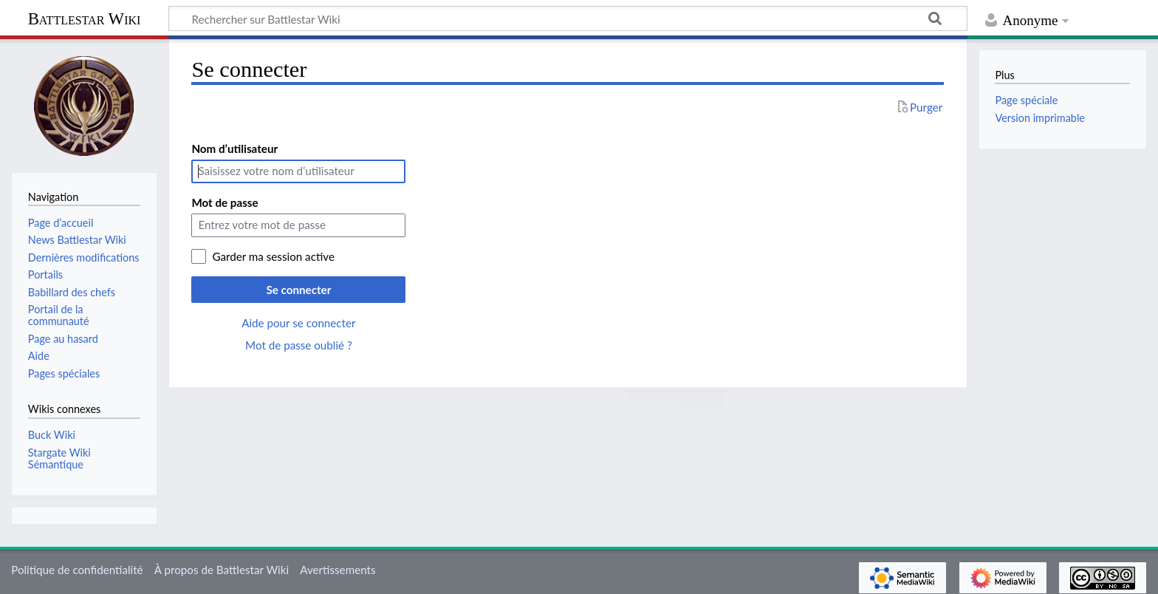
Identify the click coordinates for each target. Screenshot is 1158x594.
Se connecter (298, 289)
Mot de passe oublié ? (298, 345)
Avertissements (337, 569)
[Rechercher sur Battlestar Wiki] (568, 18)
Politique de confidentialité (77, 569)
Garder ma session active (273, 256)
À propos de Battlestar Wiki (221, 569)
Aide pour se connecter (298, 323)
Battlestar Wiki (84, 19)
